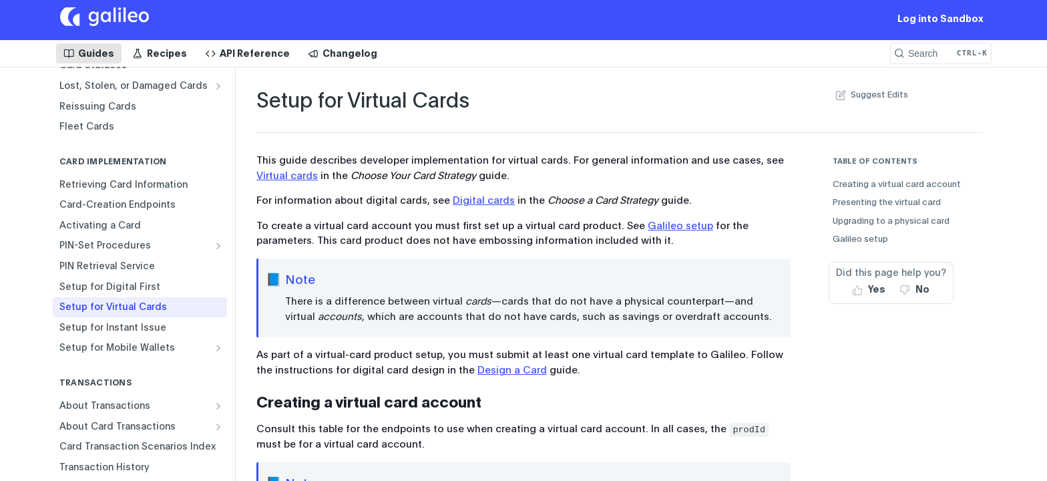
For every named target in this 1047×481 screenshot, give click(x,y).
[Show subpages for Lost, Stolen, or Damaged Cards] (218, 86)
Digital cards (484, 200)
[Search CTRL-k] (941, 53)
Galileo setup (680, 226)
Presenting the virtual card (887, 202)
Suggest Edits (870, 95)
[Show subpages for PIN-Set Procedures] (218, 245)
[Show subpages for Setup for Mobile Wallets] (218, 348)
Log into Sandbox (940, 18)
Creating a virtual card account (897, 184)
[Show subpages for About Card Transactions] (218, 427)
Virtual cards (287, 176)
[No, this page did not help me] (915, 290)
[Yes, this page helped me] (869, 290)
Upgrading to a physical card (891, 221)
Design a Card (512, 370)
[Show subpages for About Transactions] (218, 406)
